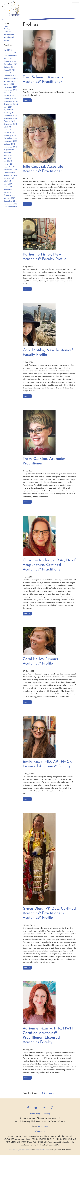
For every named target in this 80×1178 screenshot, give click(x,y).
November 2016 (10, 204)
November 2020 (11, 101)
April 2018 (8, 161)
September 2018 (10, 147)
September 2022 (11, 79)
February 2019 (10, 136)
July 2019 (7, 127)
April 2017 (8, 190)
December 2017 (10, 167)
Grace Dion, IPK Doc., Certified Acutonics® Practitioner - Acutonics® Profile (49, 913)
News (6, 26)
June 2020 (8, 107)
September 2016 (10, 207)
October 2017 (9, 173)
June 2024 (8, 59)
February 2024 (10, 61)
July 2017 (7, 181)
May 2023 (8, 73)
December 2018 (10, 138)
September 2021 (10, 90)
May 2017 (8, 187)
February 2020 (10, 113)
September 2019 (10, 124)
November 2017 (10, 170)
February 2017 (10, 195)
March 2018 (8, 164)
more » (27, 100)
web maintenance (42, 1150)
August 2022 (9, 81)
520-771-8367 (43, 1127)
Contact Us (40, 1132)
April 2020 (8, 110)
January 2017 (9, 198)
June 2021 (8, 93)
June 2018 (8, 155)
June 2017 (8, 184)
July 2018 (7, 153)
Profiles (7, 29)
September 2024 (11, 56)
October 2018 (9, 144)
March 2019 (9, 133)
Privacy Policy (35, 1114)
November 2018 (10, 141)
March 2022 (9, 84)
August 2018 (9, 150)
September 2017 (10, 175)
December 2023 (10, 64)
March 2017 (8, 193)
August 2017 (9, 178)
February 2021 (10, 98)
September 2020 (11, 104)
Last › (51, 1093)
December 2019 (10, 116)
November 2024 (10, 53)
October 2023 (10, 67)
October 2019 (9, 121)
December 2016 (10, 201)
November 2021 (10, 87)
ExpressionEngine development (20, 1150)
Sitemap (47, 1114)
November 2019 (10, 118)
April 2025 (8, 50)
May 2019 (8, 130)
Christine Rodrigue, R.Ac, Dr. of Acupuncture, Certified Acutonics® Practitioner (49, 564)
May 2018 (8, 158)
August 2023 (9, 70)
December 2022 (10, 76)
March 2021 (9, 96)
